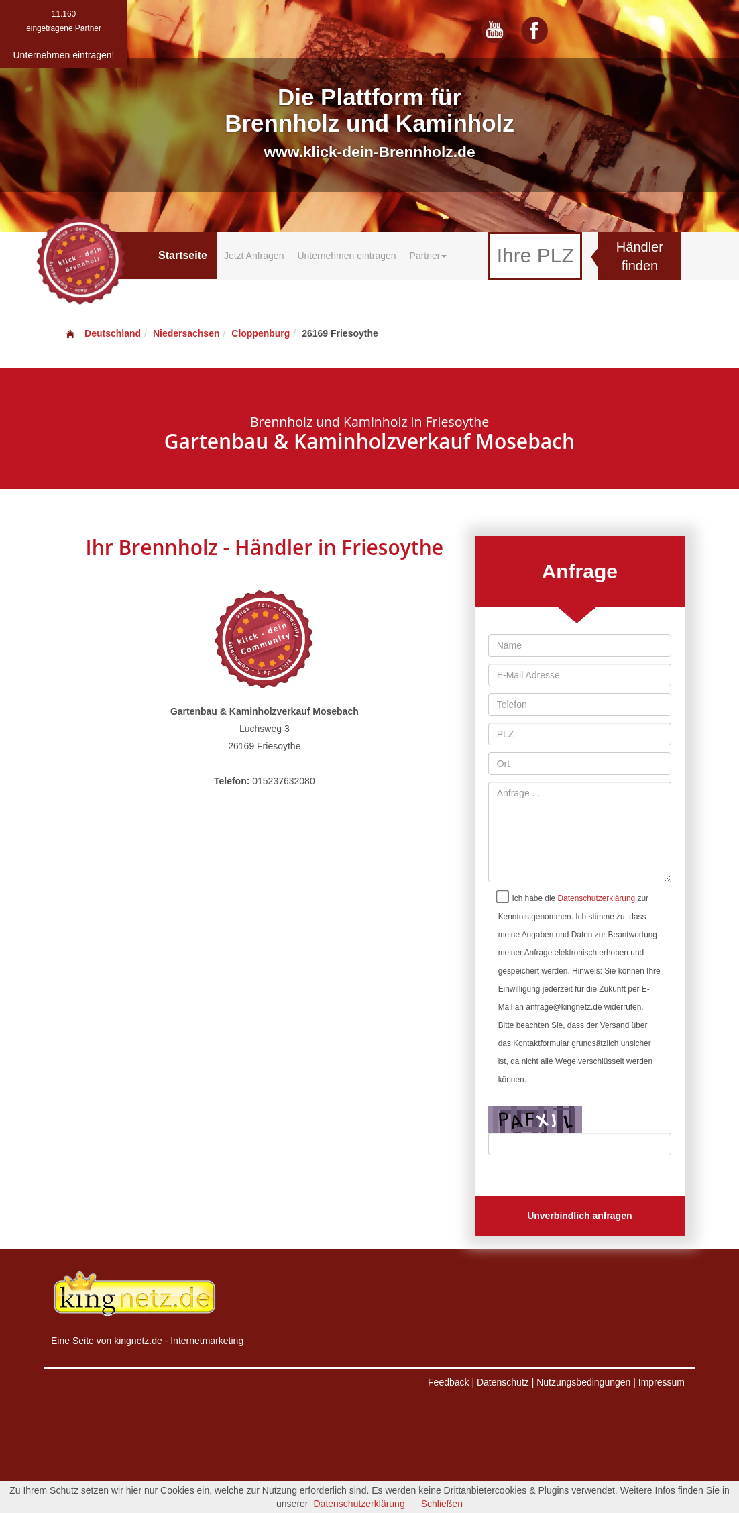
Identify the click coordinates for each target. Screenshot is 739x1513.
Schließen (442, 1503)
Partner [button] (428, 255)
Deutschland (102, 333)
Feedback (448, 1382)
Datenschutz (503, 1382)
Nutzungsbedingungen (583, 1382)
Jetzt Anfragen (254, 255)
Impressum (661, 1382)
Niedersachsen (186, 333)
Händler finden (639, 257)
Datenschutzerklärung (597, 898)
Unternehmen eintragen (346, 255)
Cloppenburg (260, 333)
